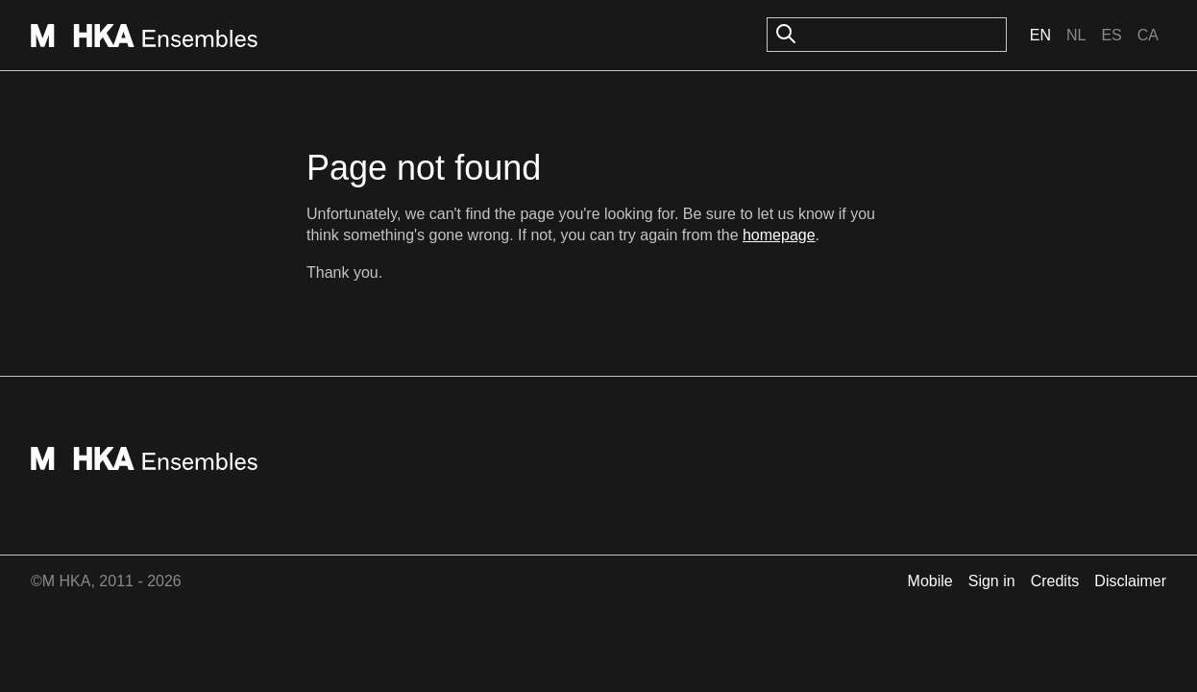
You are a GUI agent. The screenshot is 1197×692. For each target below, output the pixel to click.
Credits (1055, 581)
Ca (1148, 35)
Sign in (991, 581)
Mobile (930, 581)
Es (1111, 35)
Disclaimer (1130, 581)
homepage (779, 235)
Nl (1076, 35)
